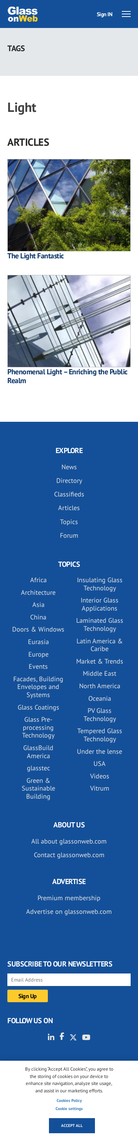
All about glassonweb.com (69, 841)
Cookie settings (69, 1108)
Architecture (38, 592)
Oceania (99, 698)
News (69, 467)
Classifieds (69, 494)
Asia (38, 604)
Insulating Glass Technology (100, 584)
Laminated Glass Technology (99, 624)
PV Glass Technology (100, 714)
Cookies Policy (69, 1100)
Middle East (99, 673)
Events (38, 666)
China (38, 617)
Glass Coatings (38, 707)
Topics (69, 521)
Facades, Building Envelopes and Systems (38, 687)
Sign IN (105, 14)
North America (99, 686)
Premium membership (69, 898)
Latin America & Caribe (100, 645)
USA (99, 763)
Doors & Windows (38, 629)
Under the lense (99, 751)
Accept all (72, 1125)
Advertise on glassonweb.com (69, 911)
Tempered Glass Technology (99, 735)
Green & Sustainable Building (38, 788)
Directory (69, 480)
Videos (99, 776)
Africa (38, 580)
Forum (69, 535)
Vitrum (99, 788)
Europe (38, 654)
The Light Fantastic (35, 255)
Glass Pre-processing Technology (38, 727)
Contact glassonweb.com (69, 855)
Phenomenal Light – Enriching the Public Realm (67, 376)
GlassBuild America (38, 751)
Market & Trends (99, 661)
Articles (69, 507)
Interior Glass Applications (99, 604)
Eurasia (38, 641)
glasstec (38, 768)
